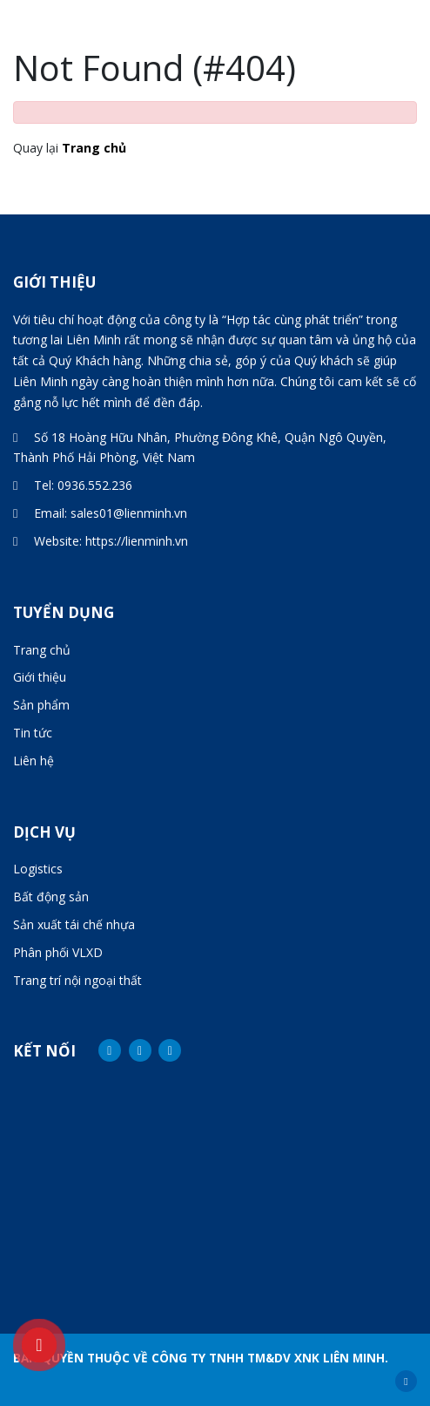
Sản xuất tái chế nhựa (74, 924)
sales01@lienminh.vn (129, 513)
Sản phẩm (41, 704)
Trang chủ (94, 147)
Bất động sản (51, 896)
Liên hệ (33, 760)
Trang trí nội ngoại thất (77, 980)
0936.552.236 (94, 485)
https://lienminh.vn (136, 541)
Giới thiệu (39, 677)
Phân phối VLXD (58, 952)
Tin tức (32, 732)
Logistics (38, 868)
